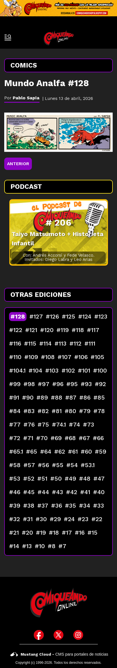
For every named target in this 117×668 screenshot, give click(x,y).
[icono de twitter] (58, 635)
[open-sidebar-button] (8, 37)
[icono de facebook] (39, 635)
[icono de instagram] (78, 635)
